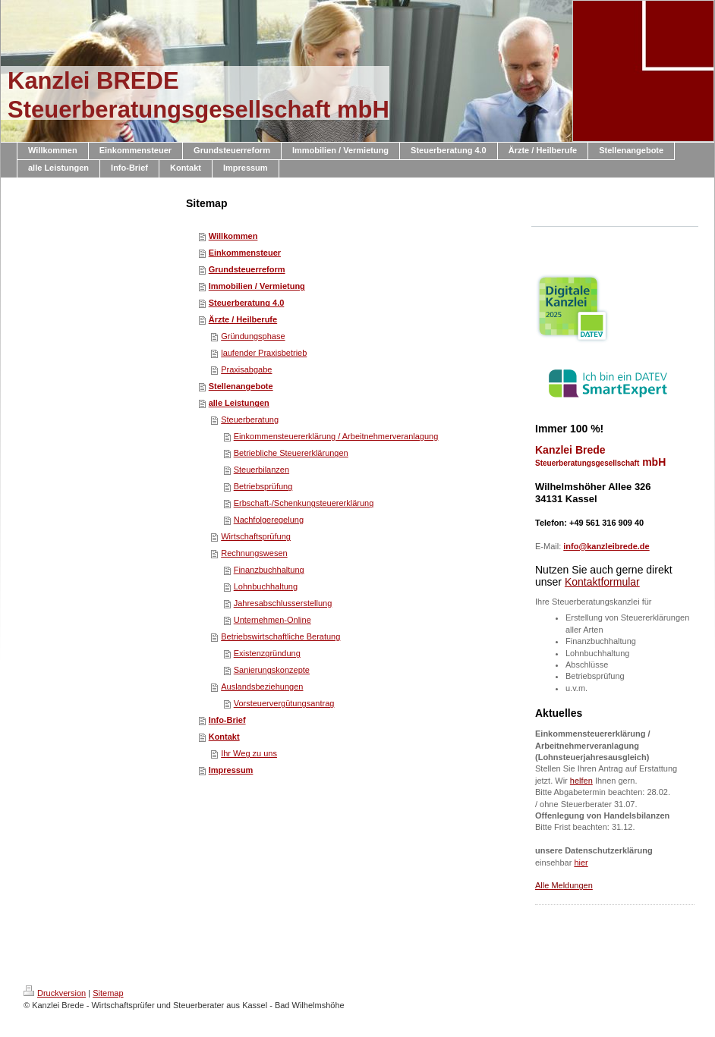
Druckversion (55, 993)
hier (580, 862)
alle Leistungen (239, 402)
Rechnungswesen (254, 553)
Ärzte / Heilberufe (243, 319)
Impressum (231, 770)
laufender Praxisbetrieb (264, 352)
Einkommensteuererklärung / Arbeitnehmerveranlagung (336, 436)
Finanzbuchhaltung (269, 569)
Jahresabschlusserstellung (283, 603)
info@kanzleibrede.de (606, 546)
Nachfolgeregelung (269, 519)
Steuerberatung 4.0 (247, 302)
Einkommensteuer (245, 252)
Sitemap (108, 993)
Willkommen (233, 235)
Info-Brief (227, 719)
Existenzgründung (267, 653)
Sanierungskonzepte (272, 669)
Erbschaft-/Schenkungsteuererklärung (304, 503)
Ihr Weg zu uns (249, 753)
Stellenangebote (241, 386)
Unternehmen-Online (272, 619)
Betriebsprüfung (263, 486)
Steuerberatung (250, 419)
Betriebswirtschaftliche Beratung (280, 636)
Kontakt (224, 736)
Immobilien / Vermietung (257, 286)
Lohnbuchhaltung (266, 586)
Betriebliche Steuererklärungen (291, 452)
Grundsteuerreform (247, 269)
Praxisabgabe (246, 369)
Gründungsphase (253, 336)
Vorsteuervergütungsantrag (284, 703)
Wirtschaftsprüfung (256, 536)
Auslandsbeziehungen (262, 686)
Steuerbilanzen (261, 469)
